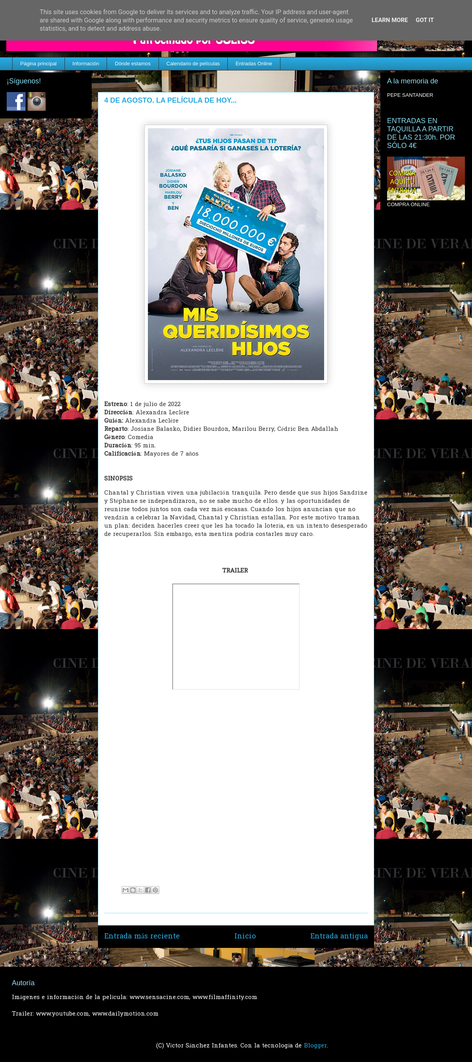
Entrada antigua (339, 936)
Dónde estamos (133, 63)
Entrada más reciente (142, 936)
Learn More (390, 20)
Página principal (38, 63)
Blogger (315, 1046)
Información (85, 63)
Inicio (245, 936)
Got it (425, 20)
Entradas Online (254, 63)
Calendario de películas (193, 63)
